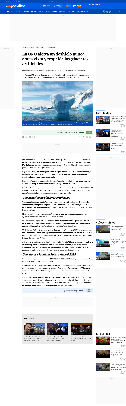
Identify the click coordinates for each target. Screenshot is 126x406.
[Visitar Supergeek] (110, 13)
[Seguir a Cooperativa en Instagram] (19, 1)
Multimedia (62, 11)
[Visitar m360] (107, 13)
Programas (71, 11)
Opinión (47, 11)
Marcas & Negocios (82, 11)
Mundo (41, 11)
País (12, 11)
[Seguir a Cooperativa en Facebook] (14, 1)
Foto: (25, 83)
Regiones (34, 11)
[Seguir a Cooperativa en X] (16, 1)
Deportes (26, 11)
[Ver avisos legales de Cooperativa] (104, 13)
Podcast (54, 11)
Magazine (19, 11)
